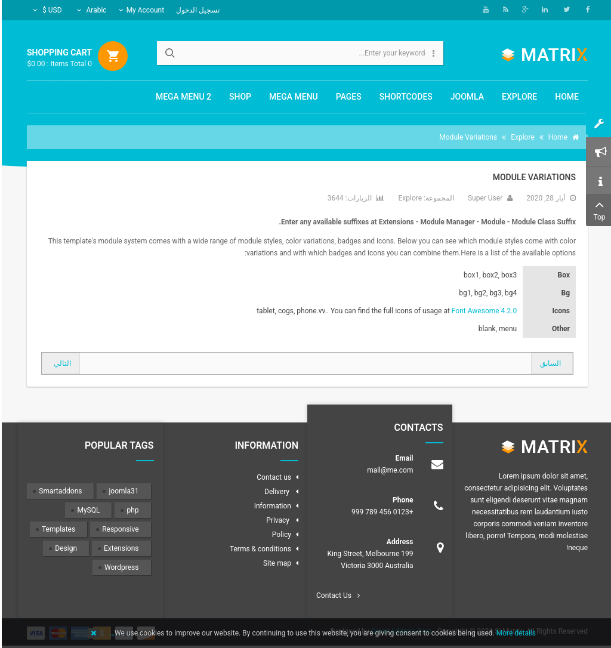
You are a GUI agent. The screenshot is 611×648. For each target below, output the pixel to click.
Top (597, 209)
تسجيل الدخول (196, 10)
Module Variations (532, 177)
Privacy (276, 520)
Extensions (119, 548)
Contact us (272, 477)
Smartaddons (58, 491)
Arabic (90, 10)
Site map (275, 563)
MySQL (86, 510)
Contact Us (332, 595)
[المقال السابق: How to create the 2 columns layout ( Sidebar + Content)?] (550, 363)
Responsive (118, 529)
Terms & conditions (258, 549)
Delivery (276, 491)
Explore (408, 198)
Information (270, 506)
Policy (279, 534)
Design (64, 548)
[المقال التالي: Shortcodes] (59, 363)
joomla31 (122, 491)
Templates (56, 529)
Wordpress (120, 567)
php (131, 510)
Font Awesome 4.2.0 (482, 311)
